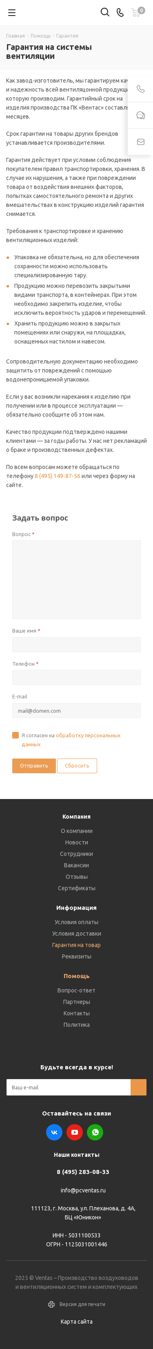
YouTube (75, 1132)
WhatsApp (95, 1132)
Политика (77, 1024)
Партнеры (76, 1002)
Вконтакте (54, 1132)
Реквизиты (76, 956)
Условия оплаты (76, 922)
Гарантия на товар (76, 945)
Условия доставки (76, 933)
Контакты (77, 1013)
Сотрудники (76, 854)
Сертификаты (76, 888)
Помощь (77, 975)
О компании (77, 831)
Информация (76, 907)
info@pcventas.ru (83, 1190)
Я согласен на (71, 739)
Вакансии (76, 865)
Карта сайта (77, 1321)
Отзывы (77, 876)
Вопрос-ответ (76, 990)
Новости (76, 842)
